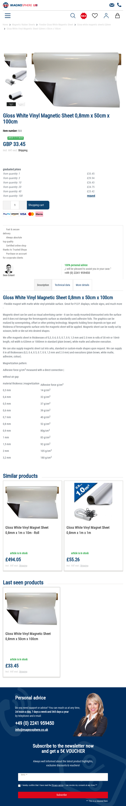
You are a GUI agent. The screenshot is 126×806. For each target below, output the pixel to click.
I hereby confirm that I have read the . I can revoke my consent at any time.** (59, 785)
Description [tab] (43, 285)
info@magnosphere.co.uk (31, 730)
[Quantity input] (15, 205)
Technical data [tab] (62, 285)
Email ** (24, 775)
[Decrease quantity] (7, 205)
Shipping (22, 150)
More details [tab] (82, 285)
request (91, 195)
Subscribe (80, 795)
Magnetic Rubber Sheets (23, 24)
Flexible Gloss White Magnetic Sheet (56, 24)
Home (5, 24)
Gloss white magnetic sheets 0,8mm (94, 24)
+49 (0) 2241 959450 (77, 272)
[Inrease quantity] (23, 205)
